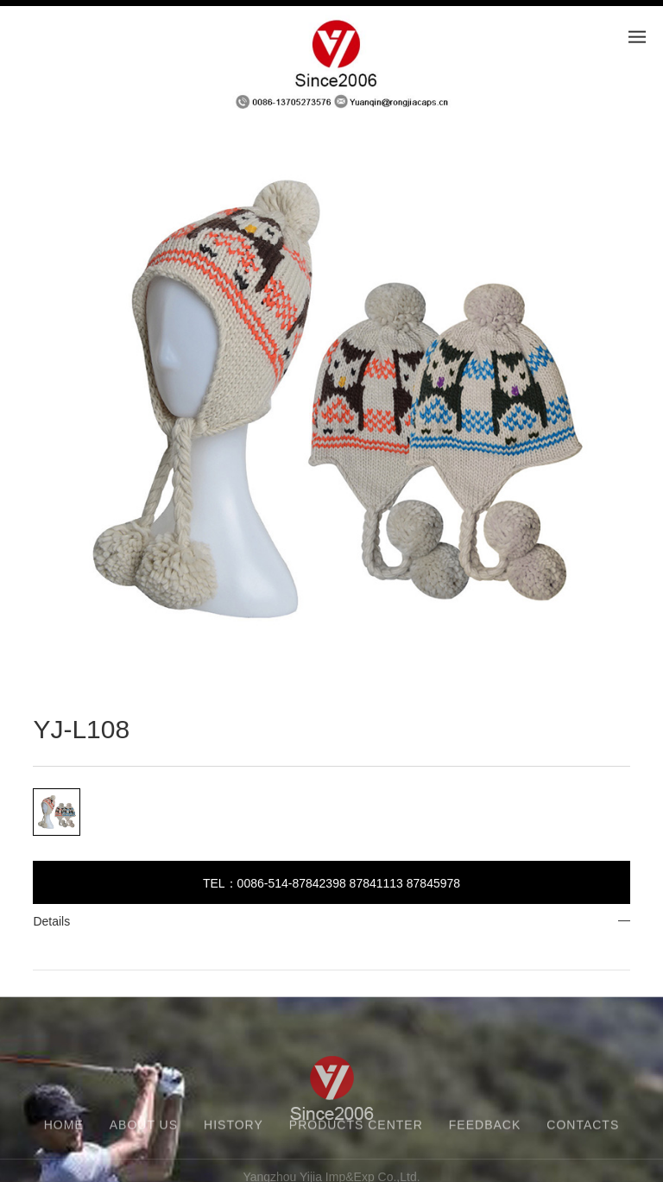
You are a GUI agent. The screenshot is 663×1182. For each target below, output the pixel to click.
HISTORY (233, 1129)
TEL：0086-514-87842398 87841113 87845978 (331, 883)
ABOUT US (144, 1129)
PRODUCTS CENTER (356, 1129)
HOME (64, 1129)
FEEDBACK (485, 1129)
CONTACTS (582, 1129)
